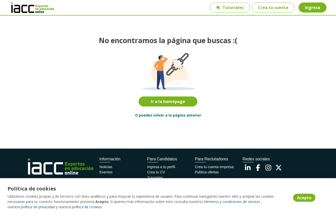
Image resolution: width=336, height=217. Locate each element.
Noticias (105, 167)
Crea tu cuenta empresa (214, 167)
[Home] (29, 7)
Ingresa (312, 7)
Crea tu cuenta (273, 7)
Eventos (106, 172)
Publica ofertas (207, 172)
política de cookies (87, 206)
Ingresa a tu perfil (161, 167)
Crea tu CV (156, 172)
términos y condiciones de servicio (232, 201)
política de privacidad (38, 206)
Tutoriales (230, 7)
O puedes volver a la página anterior (168, 115)
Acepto (304, 197)
